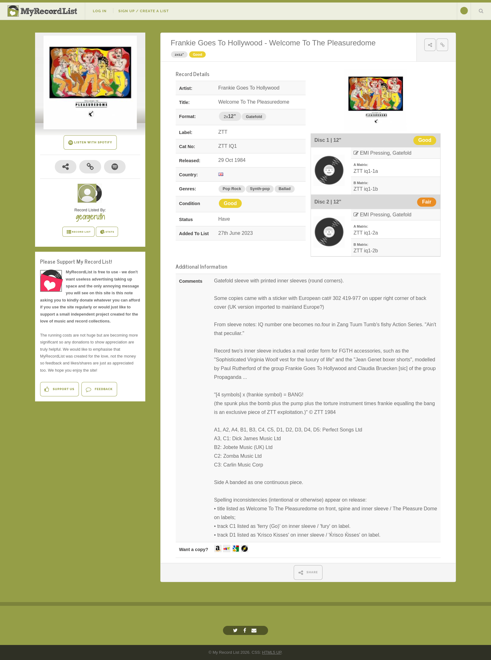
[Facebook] (245, 630)
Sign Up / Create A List (143, 11)
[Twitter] (236, 630)
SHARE (308, 572)
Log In (99, 11)
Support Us (59, 389)
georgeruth (90, 217)
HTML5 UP (272, 652)
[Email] (254, 630)
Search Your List (481, 11)
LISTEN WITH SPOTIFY (90, 142)
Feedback (99, 389)
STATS (107, 232)
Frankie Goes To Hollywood (216, 43)
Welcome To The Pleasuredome (322, 43)
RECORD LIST (78, 232)
